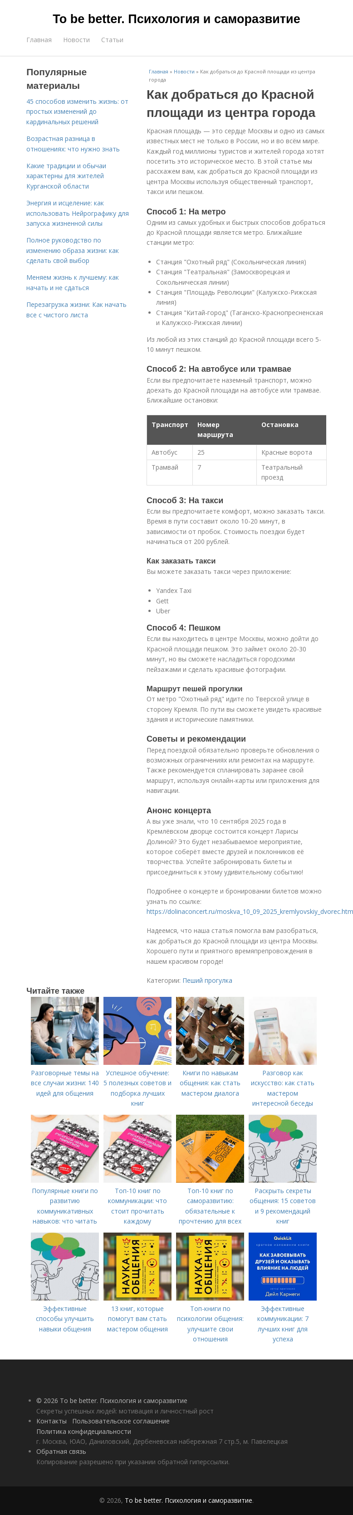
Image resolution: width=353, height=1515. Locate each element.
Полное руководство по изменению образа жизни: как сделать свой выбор (72, 250)
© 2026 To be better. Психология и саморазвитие (111, 1400)
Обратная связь (61, 1451)
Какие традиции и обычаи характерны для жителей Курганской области (66, 175)
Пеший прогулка (207, 980)
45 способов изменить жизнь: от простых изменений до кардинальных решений (77, 111)
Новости (76, 39)
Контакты (51, 1421)
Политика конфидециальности (83, 1431)
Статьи (112, 39)
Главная (39, 39)
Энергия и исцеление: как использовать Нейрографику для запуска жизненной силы (77, 213)
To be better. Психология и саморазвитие (176, 19)
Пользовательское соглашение (121, 1421)
